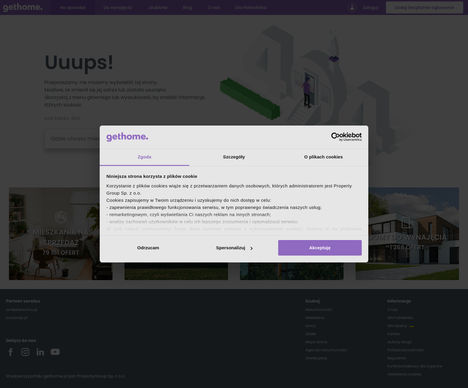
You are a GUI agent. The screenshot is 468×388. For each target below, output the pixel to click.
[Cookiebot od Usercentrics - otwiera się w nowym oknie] (336, 136)
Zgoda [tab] (144, 156)
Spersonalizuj (234, 247)
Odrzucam (148, 247)
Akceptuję (320, 247)
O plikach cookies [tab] (323, 156)
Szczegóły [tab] (234, 156)
